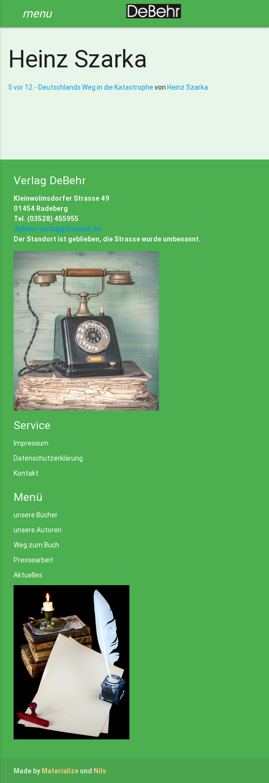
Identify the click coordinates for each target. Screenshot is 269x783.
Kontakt (26, 473)
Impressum (31, 443)
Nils (100, 771)
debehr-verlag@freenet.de (57, 228)
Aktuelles (28, 575)
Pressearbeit (33, 560)
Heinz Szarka (187, 87)
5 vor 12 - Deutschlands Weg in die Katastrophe (81, 87)
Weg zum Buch (36, 545)
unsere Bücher (36, 515)
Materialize (60, 771)
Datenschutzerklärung (48, 458)
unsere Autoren (38, 530)
